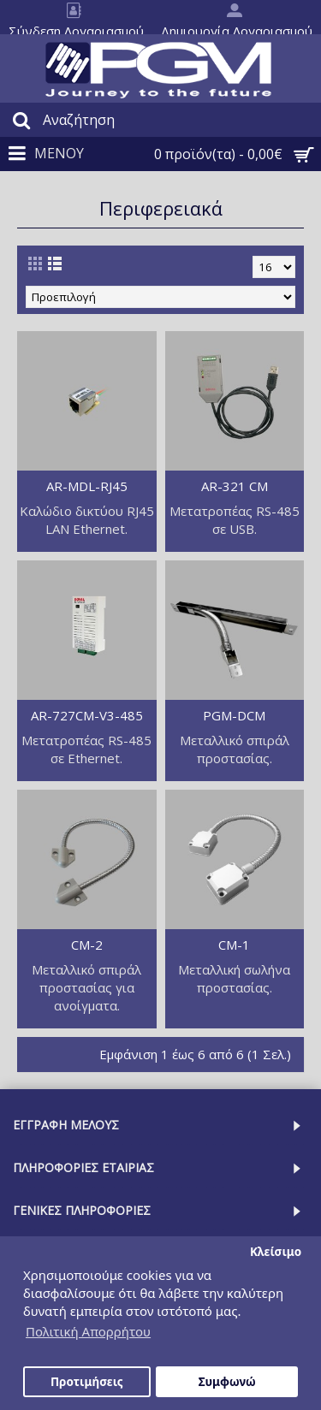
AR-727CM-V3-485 (87, 715)
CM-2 (87, 944)
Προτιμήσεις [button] (87, 1381)
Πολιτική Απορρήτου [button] (88, 1331)
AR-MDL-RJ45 (87, 486)
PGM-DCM (234, 715)
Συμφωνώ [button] (227, 1381)
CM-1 (234, 944)
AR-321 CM (234, 486)
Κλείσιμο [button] (275, 1251)
